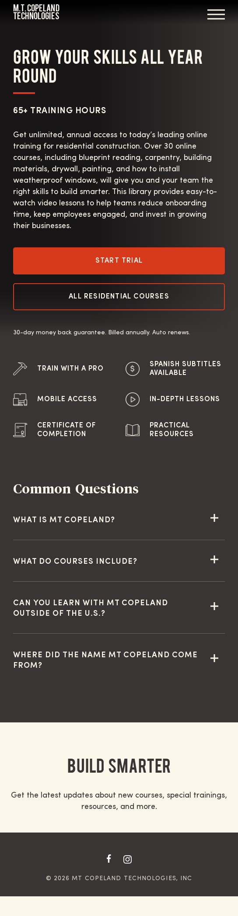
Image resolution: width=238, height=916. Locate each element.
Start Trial (119, 260)
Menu (216, 14)
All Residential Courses (119, 296)
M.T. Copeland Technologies (36, 12)
